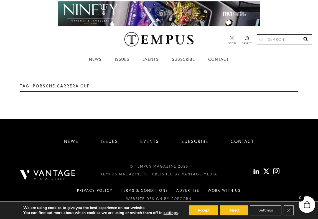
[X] (266, 172)
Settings (265, 210)
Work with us (224, 190)
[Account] (232, 40)
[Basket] (247, 40)
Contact (218, 59)
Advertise (187, 190)
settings (171, 212)
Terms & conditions (144, 190)
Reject (234, 210)
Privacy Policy (95, 190)
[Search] (305, 39)
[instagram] (276, 172)
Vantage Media (199, 174)
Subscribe (183, 59)
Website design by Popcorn (159, 199)
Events (151, 59)
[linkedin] (256, 172)
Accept (203, 210)
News (95, 59)
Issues (122, 59)
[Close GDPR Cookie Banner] (289, 210)
